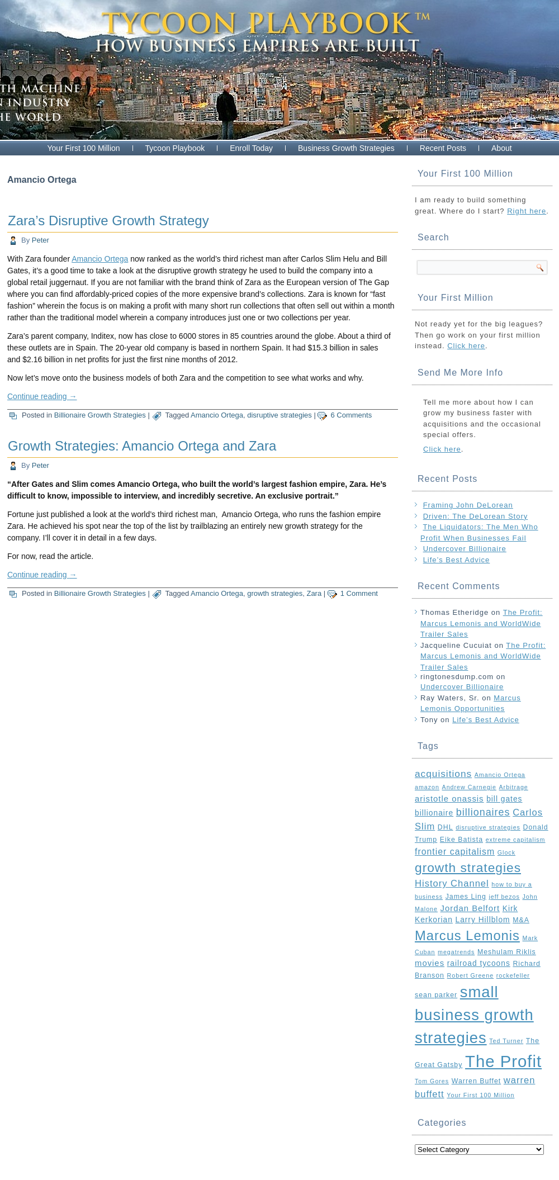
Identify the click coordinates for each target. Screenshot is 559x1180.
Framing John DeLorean (468, 505)
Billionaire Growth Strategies (100, 415)
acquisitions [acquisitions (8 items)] (443, 773)
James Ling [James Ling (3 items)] (466, 897)
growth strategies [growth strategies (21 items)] (468, 867)
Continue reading (42, 396)
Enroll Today (251, 148)
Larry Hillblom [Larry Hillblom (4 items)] (482, 920)
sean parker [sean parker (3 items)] (436, 995)
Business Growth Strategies (346, 148)
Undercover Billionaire (464, 548)
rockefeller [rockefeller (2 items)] (513, 975)
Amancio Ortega (100, 258)
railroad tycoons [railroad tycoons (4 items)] (478, 963)
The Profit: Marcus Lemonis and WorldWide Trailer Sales (481, 623)
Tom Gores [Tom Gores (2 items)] (432, 1081)
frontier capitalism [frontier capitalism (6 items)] (455, 851)
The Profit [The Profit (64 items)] (503, 1061)
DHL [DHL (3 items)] (445, 827)
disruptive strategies (279, 415)
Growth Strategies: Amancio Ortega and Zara (142, 445)
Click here (466, 346)
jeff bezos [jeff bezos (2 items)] (504, 896)
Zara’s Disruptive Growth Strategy (108, 220)
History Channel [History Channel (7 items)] (452, 883)
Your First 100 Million (83, 148)
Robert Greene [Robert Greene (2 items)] (470, 975)
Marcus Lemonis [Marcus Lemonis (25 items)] (467, 935)
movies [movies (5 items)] (429, 963)
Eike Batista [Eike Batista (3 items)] (461, 839)
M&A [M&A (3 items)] (521, 920)
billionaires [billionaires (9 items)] (483, 812)
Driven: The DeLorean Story (475, 516)
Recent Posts (443, 148)
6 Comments (351, 415)
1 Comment (359, 593)
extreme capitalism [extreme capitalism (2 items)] (516, 839)
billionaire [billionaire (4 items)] (434, 813)
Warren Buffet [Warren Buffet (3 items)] (476, 1081)
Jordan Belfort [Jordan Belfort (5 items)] (470, 908)
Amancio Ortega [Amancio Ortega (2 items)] (500, 774)
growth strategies (274, 593)
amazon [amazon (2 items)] (427, 787)
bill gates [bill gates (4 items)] (504, 799)
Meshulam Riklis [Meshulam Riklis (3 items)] (506, 952)
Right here (526, 211)
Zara (313, 593)
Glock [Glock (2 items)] (506, 852)
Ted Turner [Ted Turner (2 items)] (506, 1040)
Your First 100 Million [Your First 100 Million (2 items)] (480, 1095)
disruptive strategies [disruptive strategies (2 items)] (488, 827)
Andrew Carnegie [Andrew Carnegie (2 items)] (469, 787)
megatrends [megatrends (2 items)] (456, 952)
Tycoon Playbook (175, 148)
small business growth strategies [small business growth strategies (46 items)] (474, 1014)
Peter (40, 240)
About (501, 148)
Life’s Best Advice (456, 560)
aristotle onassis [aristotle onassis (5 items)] (449, 798)
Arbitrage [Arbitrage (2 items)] (513, 787)
